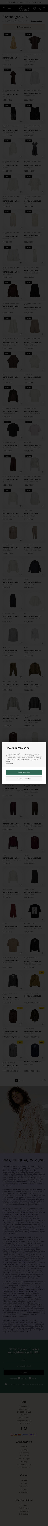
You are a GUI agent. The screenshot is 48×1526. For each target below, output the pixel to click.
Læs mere (9, 763)
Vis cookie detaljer (24, 779)
